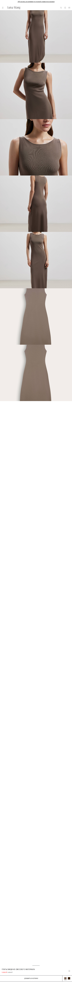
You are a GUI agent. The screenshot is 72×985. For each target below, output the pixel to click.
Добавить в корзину (31, 978)
